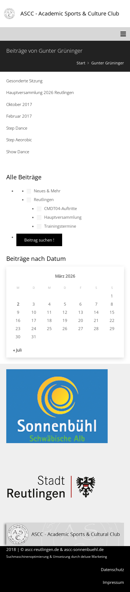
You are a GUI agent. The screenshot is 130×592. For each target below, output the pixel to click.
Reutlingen (40, 199)
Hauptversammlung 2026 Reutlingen (40, 92)
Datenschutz (112, 569)
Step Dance (16, 128)
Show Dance (17, 151)
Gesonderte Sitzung (24, 80)
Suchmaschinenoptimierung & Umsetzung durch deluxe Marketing (56, 556)
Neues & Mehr (44, 190)
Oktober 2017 (19, 104)
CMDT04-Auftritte (57, 208)
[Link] (9, 13)
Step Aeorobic (19, 139)
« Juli (17, 350)
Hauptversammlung (59, 217)
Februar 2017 (19, 116)
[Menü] (123, 34)
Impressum (113, 582)
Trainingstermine (56, 226)
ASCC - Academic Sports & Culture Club (69, 13)
